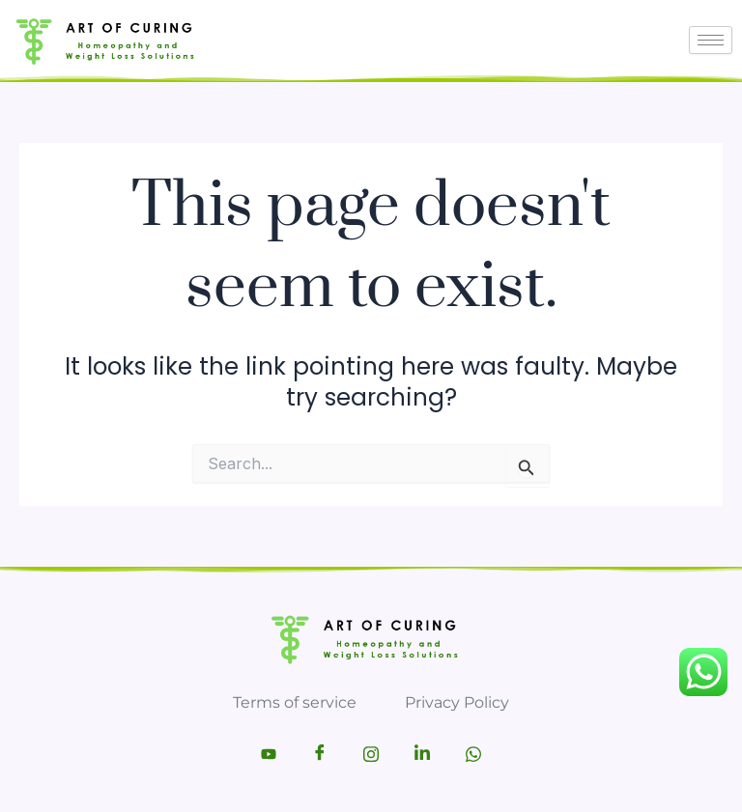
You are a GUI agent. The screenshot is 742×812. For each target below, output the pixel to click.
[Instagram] (371, 754)
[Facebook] (319, 754)
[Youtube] (268, 754)
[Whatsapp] (473, 754)
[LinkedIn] (422, 754)
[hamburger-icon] (710, 40)
